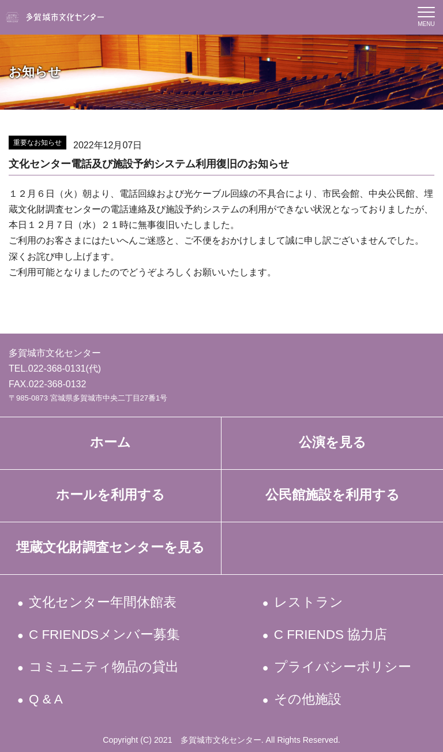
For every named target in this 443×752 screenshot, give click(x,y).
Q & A (47, 699)
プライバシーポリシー (343, 667)
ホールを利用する (110, 495)
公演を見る (332, 442)
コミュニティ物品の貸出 (105, 667)
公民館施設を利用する (332, 495)
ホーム (110, 442)
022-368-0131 (57, 368)
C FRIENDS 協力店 (331, 634)
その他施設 (308, 699)
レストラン (309, 602)
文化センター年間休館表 (104, 602)
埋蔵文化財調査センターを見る (110, 547)
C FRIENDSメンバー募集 (106, 634)
